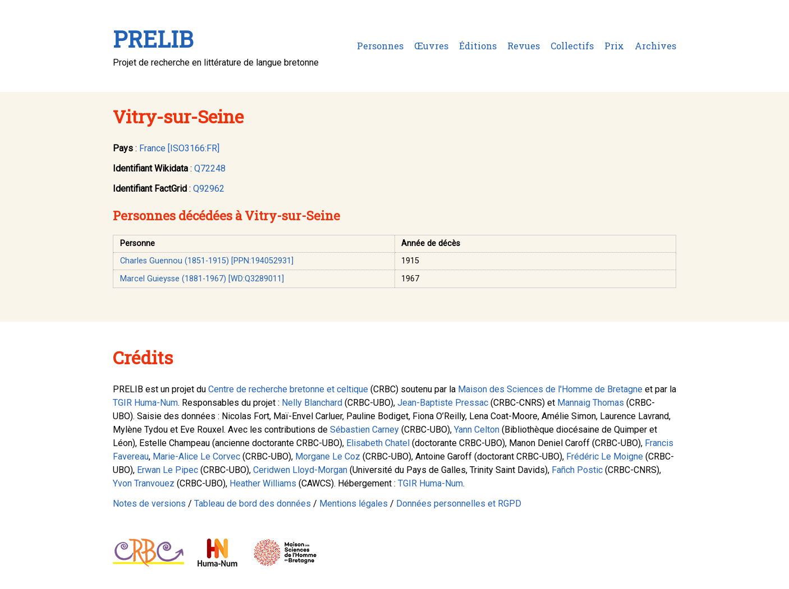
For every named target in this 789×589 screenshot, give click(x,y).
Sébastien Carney (364, 429)
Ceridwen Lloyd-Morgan (300, 470)
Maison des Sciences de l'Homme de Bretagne (550, 389)
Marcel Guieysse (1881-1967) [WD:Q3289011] (202, 279)
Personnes (380, 46)
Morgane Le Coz (327, 456)
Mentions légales (353, 503)
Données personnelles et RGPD (458, 503)
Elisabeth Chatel (378, 443)
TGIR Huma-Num (145, 402)
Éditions (478, 46)
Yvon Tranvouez (144, 483)
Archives (655, 46)
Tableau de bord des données (252, 503)
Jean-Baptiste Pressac (442, 402)
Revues (523, 46)
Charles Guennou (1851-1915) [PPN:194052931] (206, 261)
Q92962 (208, 188)
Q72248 (210, 168)
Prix (614, 46)
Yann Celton (476, 429)
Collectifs (572, 46)
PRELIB (153, 39)
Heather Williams (263, 483)
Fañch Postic (577, 470)
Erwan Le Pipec (167, 470)
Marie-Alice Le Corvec (196, 456)
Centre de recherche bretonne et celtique (288, 389)
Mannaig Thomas (590, 402)
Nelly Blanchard (312, 402)
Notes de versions (149, 503)
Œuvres (431, 46)
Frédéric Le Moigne (604, 456)
